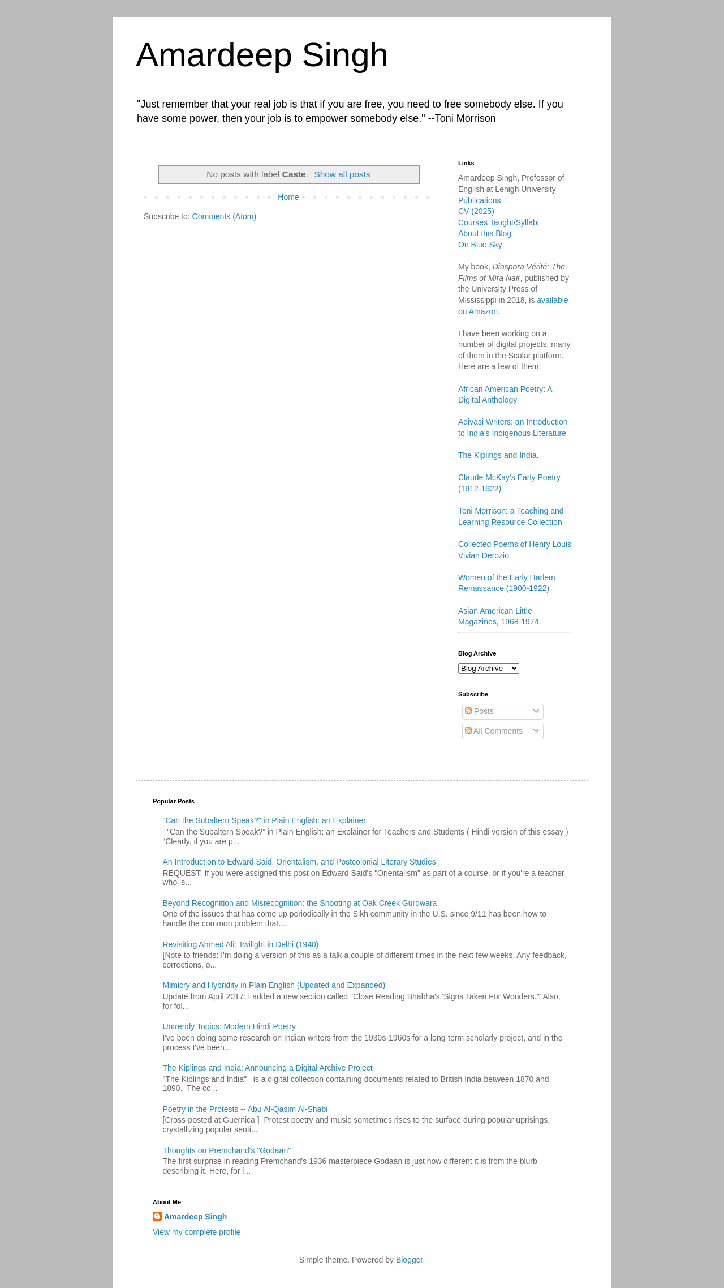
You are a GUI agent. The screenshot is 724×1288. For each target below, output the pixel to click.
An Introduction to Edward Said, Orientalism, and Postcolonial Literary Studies (299, 861)
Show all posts (342, 174)
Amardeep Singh (262, 55)
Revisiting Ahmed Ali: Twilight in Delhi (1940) (241, 944)
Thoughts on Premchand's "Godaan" (227, 1150)
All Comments (494, 730)
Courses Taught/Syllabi (498, 222)
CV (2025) (476, 211)
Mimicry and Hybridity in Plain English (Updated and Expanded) (274, 985)
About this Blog (484, 233)
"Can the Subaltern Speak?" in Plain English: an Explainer (264, 820)
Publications (479, 200)
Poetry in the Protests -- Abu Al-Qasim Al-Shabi (245, 1109)
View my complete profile (196, 1231)
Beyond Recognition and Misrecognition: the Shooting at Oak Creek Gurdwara (300, 903)
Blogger (409, 1259)
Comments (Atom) (224, 216)
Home (288, 197)
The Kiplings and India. (498, 455)
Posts (479, 711)
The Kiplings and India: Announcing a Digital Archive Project (268, 1067)
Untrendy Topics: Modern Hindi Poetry (229, 1026)
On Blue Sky (480, 244)
